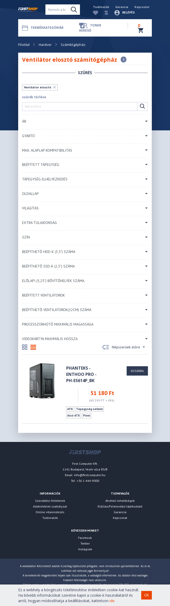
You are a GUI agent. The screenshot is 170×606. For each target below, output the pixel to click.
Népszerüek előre (124, 347)
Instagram (85, 549)
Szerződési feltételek (50, 501)
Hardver (45, 44)
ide (112, 600)
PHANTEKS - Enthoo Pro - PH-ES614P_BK (81, 374)
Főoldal (24, 44)
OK (146, 595)
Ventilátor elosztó (37, 87)
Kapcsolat (141, 7)
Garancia (121, 7)
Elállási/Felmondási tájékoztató (120, 506)
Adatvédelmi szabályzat (50, 506)
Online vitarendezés (50, 512)
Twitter (85, 543)
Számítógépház (73, 44)
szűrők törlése (34, 97)
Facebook (85, 538)
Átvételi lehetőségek (120, 501)
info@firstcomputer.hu (89, 475)
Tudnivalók (101, 7)
